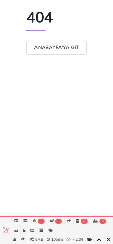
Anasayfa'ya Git (56, 47)
